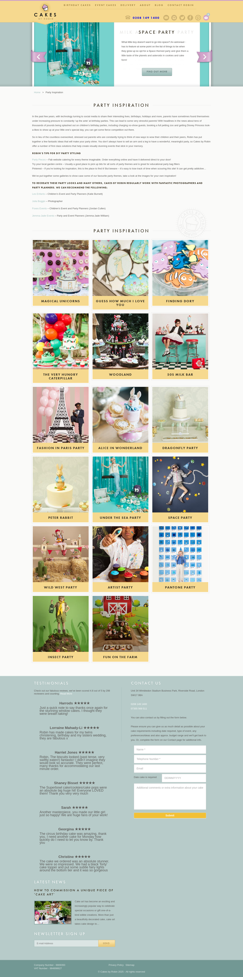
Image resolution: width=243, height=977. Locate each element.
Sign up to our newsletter (166, 17)
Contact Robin (181, 5)
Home (37, 92)
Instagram (174, 17)
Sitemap (130, 965)
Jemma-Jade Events (43, 215)
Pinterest (198, 17)
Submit (170, 815)
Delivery (128, 5)
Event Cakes (105, 5)
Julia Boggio (38, 201)
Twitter (182, 17)
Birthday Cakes (77, 5)
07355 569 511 (139, 708)
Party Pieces (39, 159)
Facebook (190, 17)
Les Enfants (38, 193)
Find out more (157, 72)
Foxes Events (39, 208)
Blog (159, 5)
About (145, 5)
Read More (66, 693)
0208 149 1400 (146, 18)
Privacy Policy (116, 965)
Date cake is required (145, 777)
